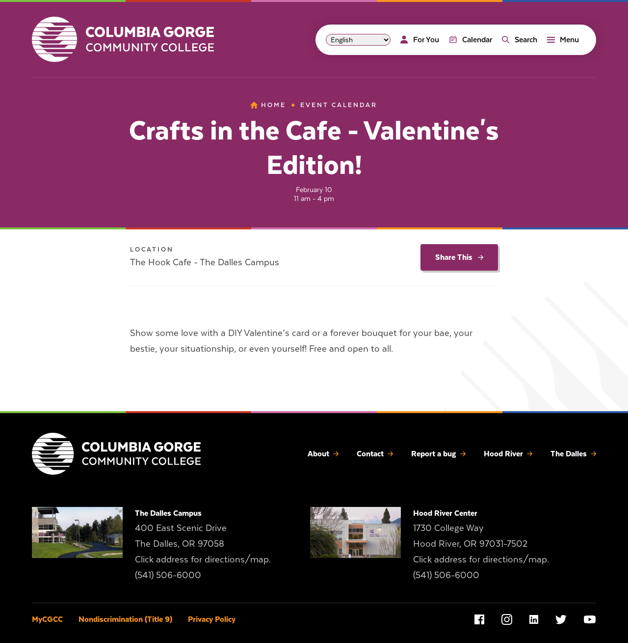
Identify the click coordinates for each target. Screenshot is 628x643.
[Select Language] (358, 40)
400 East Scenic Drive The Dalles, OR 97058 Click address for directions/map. (203, 543)
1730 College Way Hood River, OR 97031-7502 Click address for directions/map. (481, 543)
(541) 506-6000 (168, 575)
